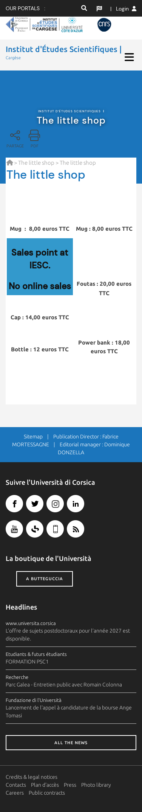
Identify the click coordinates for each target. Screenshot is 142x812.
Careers (15, 793)
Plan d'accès (45, 785)
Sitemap (33, 437)
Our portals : (25, 8)
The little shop (36, 162)
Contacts (16, 785)
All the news (71, 742)
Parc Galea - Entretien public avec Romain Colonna (64, 685)
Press (70, 785)
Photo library (96, 785)
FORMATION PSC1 (27, 662)
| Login (123, 8)
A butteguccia (44, 578)
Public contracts (47, 793)
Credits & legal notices (31, 777)
